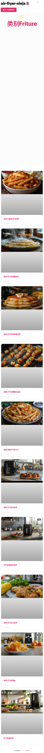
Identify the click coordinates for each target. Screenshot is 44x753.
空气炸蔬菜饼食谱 (10, 565)
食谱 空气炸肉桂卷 (10, 507)
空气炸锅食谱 (8, 738)
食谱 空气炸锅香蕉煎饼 (12, 334)
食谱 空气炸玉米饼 (10, 623)
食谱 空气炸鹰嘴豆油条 (12, 392)
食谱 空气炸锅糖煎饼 (11, 277)
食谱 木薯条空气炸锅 (11, 219)
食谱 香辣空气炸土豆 (11, 450)
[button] (37, 2)
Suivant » (27, 750)
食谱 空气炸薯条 (9, 680)
